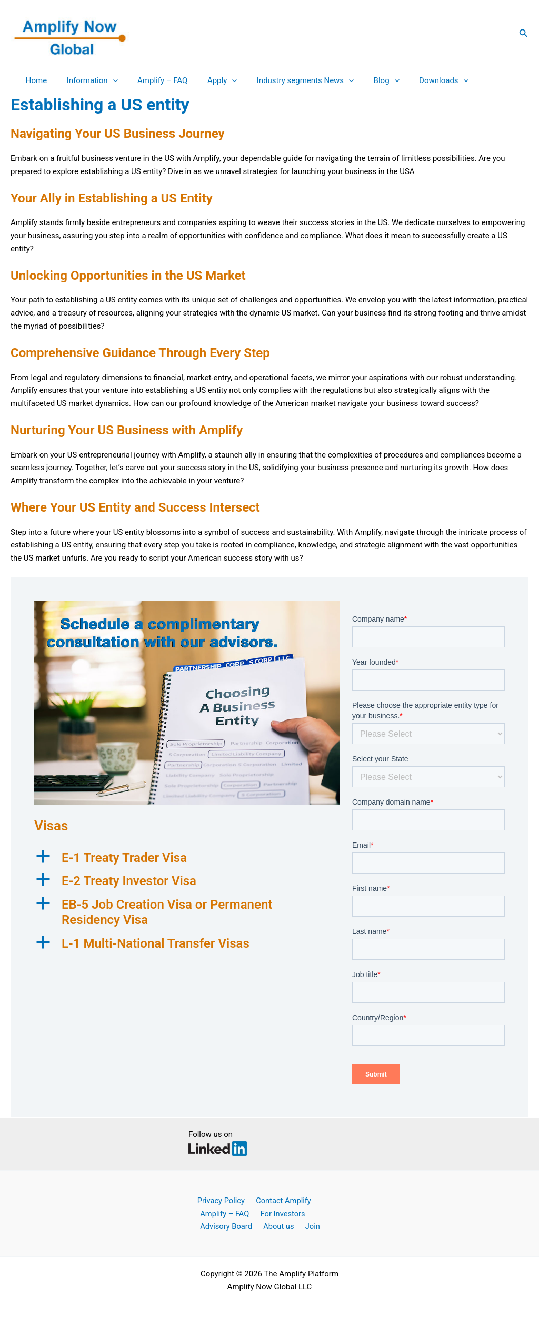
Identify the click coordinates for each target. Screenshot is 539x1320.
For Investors (279, 1213)
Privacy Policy (219, 1200)
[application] (107, 80)
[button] (523, 33)
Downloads (418, 80)
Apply (208, 80)
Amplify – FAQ (152, 80)
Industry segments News (287, 80)
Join (306, 1226)
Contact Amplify (279, 1200)
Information (86, 80)
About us (275, 1226)
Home (34, 80)
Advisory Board (225, 1226)
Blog (364, 80)
